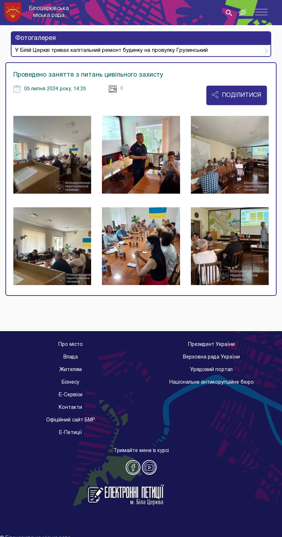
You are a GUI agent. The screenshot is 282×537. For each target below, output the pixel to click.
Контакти (70, 407)
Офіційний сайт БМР (70, 420)
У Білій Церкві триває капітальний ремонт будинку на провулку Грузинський (111, 50)
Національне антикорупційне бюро (211, 382)
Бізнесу (70, 382)
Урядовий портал (211, 369)
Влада (70, 357)
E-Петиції (70, 432)
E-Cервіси (70, 395)
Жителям (70, 369)
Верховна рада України (211, 357)
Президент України (211, 344)
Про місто (70, 344)
